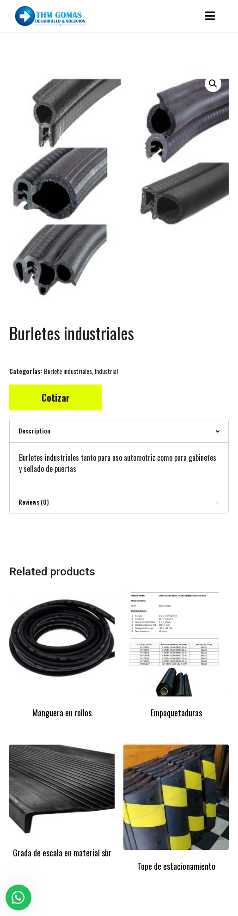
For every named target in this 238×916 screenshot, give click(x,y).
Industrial (106, 371)
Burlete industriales (68, 371)
